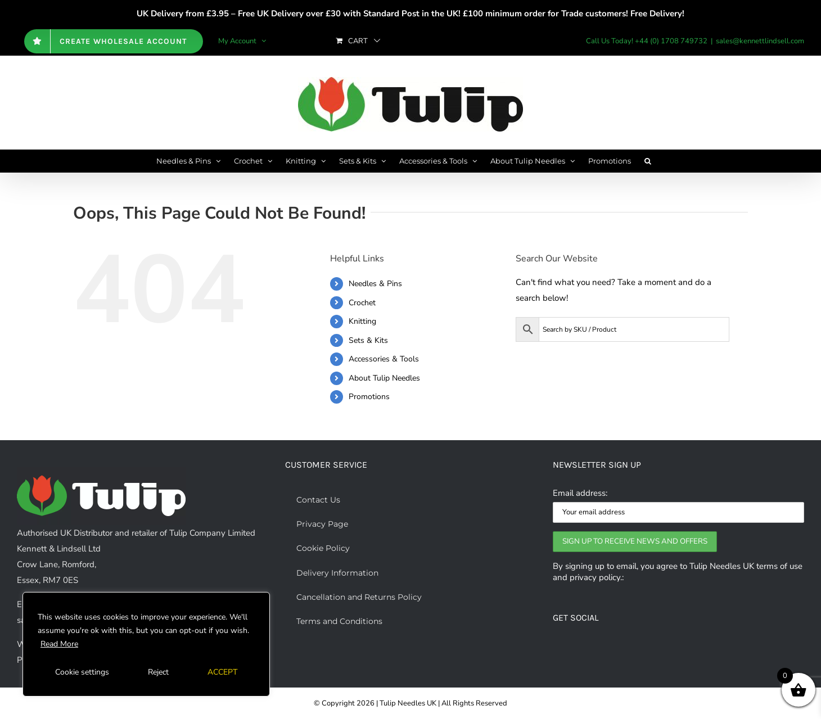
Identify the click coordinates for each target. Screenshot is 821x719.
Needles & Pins (375, 283)
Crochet (362, 302)
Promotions (369, 396)
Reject (158, 672)
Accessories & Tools (384, 359)
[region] (146, 644)
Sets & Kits (368, 340)
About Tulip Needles (384, 378)
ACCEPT (222, 672)
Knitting (362, 321)
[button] (647, 161)
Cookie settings (82, 672)
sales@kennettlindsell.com (760, 41)
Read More (59, 644)
